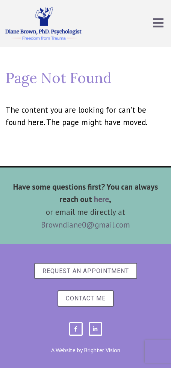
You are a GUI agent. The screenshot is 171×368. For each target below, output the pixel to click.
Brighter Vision (102, 350)
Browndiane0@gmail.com (85, 225)
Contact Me (86, 298)
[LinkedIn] (95, 329)
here (101, 199)
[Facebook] (76, 329)
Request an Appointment (85, 270)
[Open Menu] (158, 23)
